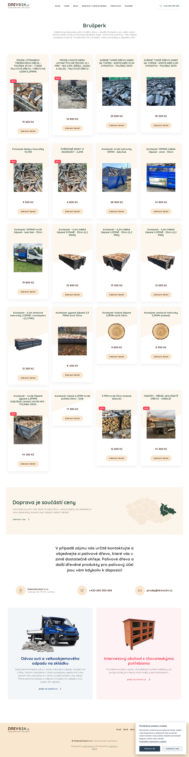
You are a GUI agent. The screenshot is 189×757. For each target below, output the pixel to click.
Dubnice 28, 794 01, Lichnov (41, 603)
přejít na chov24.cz (138, 679)
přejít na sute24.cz (50, 689)
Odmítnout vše (172, 749)
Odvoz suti (116, 6)
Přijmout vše (149, 749)
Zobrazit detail (28, 131)
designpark (88, 746)
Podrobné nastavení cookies (152, 741)
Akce (75, 6)
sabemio (113, 746)
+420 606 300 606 (169, 6)
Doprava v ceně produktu (94, 6)
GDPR (94, 749)
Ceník (66, 6)
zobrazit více (21, 532)
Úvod (57, 6)
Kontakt (129, 6)
